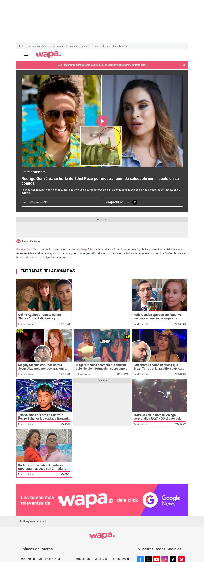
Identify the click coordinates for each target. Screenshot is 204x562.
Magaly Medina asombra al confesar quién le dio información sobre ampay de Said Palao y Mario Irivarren (102, 368)
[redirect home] (48, 54)
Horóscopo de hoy (36, 46)
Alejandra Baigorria (80, 46)
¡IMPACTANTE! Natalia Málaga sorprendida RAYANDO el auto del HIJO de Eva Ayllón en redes (156, 418)
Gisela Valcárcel (58, 46)
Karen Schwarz (102, 46)
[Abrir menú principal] (26, 54)
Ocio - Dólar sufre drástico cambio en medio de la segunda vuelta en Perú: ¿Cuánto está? (102, 65)
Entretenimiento (34, 172)
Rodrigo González (27, 249)
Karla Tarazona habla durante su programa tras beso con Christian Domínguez (41, 468)
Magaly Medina (121, 46)
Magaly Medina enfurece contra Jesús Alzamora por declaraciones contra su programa (42, 368)
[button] (184, 65)
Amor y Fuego (79, 249)
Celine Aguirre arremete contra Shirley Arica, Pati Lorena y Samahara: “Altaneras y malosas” (41, 318)
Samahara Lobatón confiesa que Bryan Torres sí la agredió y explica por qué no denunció (157, 368)
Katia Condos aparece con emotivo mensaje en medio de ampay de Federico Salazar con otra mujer (157, 318)
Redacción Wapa (31, 241)
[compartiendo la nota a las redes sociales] (128, 202)
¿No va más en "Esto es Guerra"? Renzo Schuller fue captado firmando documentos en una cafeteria (44, 418)
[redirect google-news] (102, 500)
